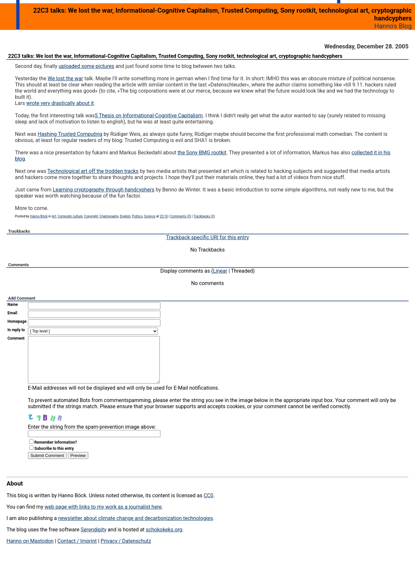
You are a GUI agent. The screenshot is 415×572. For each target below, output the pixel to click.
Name (12, 304)
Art (54, 216)
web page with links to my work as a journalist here (103, 517)
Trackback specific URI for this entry (207, 237)
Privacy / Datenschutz (126, 551)
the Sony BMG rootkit (202, 153)
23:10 (164, 216)
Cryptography (109, 216)
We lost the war (65, 78)
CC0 (208, 505)
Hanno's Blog (393, 26)
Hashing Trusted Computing (70, 134)
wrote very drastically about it (60, 103)
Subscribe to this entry (54, 458)
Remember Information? (55, 452)
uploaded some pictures (86, 66)
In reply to (16, 330)
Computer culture (69, 216)
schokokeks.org (164, 539)
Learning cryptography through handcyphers (104, 190)
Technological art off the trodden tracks (92, 171)
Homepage (17, 321)
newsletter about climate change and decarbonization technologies (135, 528)
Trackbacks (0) (204, 216)
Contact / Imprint (77, 551)
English (125, 216)
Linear (220, 271)
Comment (16, 338)
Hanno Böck (39, 216)
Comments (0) (180, 216)
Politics (137, 216)
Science (150, 216)
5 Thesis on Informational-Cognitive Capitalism (149, 115)
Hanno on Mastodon (30, 551)
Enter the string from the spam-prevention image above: (92, 437)
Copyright (91, 216)
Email (12, 313)
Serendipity (93, 539)
